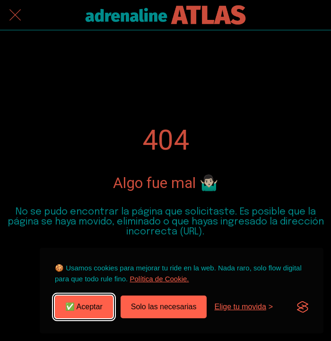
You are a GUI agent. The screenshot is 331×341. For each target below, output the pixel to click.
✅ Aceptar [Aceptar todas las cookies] (84, 307)
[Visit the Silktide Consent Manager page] (302, 307)
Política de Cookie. (159, 279)
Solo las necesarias (164, 307)
